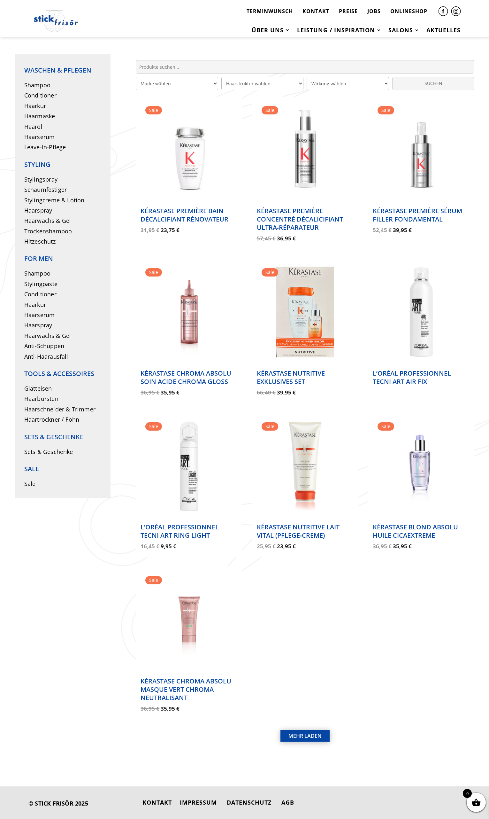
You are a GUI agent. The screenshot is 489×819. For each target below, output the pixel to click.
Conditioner (40, 95)
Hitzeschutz (40, 241)
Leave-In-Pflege (45, 147)
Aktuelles (443, 31)
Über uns (268, 31)
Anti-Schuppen (44, 346)
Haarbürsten (41, 398)
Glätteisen (38, 388)
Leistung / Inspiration (336, 31)
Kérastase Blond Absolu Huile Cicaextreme (415, 531)
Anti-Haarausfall (46, 356)
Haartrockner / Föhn (52, 419)
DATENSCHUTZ (249, 802)
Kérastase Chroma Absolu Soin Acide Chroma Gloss (186, 377)
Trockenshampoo (48, 231)
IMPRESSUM (198, 802)
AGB (287, 802)
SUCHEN (433, 83)
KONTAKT (315, 11)
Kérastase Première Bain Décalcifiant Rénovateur (184, 215)
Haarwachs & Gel (47, 220)
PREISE (348, 11)
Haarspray (38, 210)
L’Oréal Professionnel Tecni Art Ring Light (180, 531)
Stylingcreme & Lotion (54, 200)
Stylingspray (40, 179)
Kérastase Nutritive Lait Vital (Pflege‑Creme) (298, 531)
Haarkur (35, 106)
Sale (30, 484)
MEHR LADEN (305, 735)
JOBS (374, 11)
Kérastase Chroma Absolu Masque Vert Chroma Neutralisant (186, 689)
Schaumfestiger (45, 189)
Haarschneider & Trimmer (60, 409)
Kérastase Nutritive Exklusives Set (291, 377)
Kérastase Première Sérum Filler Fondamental (417, 215)
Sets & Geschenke (48, 452)
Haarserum (39, 137)
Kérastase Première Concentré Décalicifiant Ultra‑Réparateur (300, 219)
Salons (400, 31)
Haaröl (33, 126)
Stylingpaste (40, 284)
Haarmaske (39, 116)
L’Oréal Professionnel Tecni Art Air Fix (412, 377)
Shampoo (37, 85)
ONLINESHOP (408, 11)
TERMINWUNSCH (270, 11)
